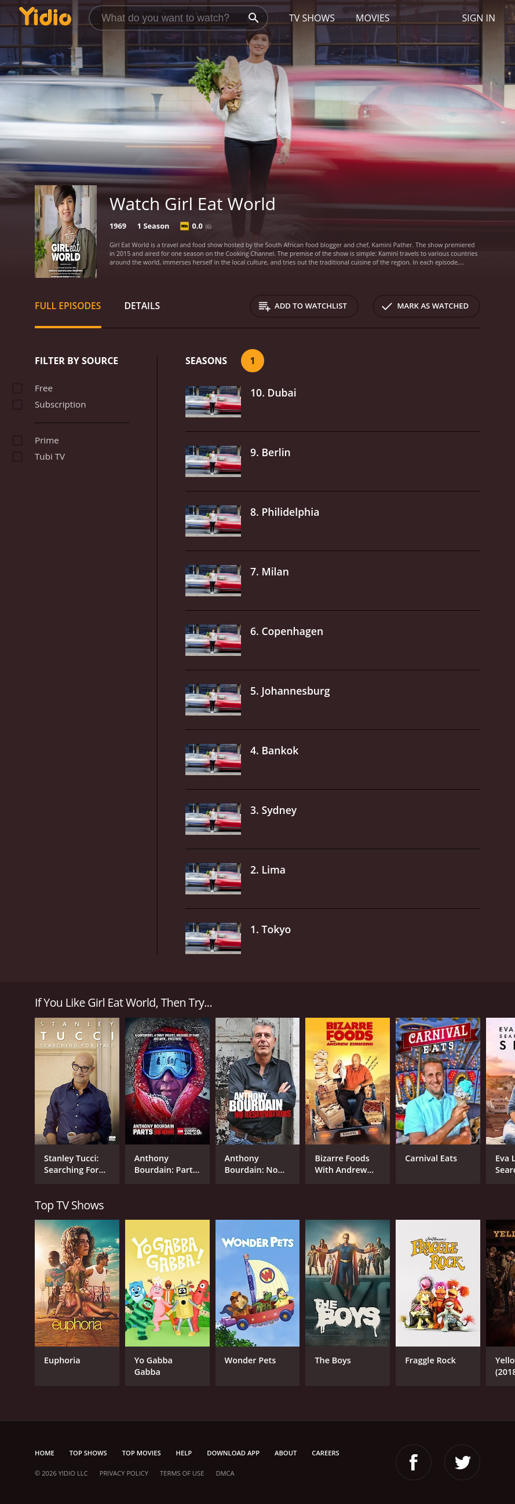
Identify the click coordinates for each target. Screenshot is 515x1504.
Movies (373, 18)
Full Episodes (68, 305)
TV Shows (312, 18)
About (286, 1452)
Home (44, 1452)
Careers (325, 1452)
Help (184, 1452)
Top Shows (88, 1452)
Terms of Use (182, 1473)
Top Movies (141, 1452)
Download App (233, 1452)
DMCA (225, 1473)
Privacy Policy (124, 1473)
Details (142, 305)
